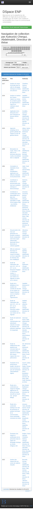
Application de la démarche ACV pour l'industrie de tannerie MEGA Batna (15, 114)
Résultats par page (18, 64)
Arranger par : (10, 62)
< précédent (6, 74)
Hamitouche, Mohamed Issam (25, 131)
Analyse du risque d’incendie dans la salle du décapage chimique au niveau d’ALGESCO (15, 87)
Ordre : (25, 62)
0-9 (11, 47)
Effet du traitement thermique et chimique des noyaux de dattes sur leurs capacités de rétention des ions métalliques (15, 254)
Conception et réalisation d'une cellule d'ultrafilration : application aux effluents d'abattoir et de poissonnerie (15, 171)
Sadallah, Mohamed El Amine (25, 97)
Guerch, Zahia (26, 362)
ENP (31, 506)
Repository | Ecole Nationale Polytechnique (15, 27)
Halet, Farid (25, 166)
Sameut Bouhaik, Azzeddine (25, 154)
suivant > (27, 76)
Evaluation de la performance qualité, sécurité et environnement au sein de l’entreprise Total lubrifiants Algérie (15, 368)
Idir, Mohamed (26, 344)
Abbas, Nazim (26, 128)
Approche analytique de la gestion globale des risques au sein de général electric (15, 132)
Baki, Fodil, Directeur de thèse (26, 380)
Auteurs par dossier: (10, 67)
